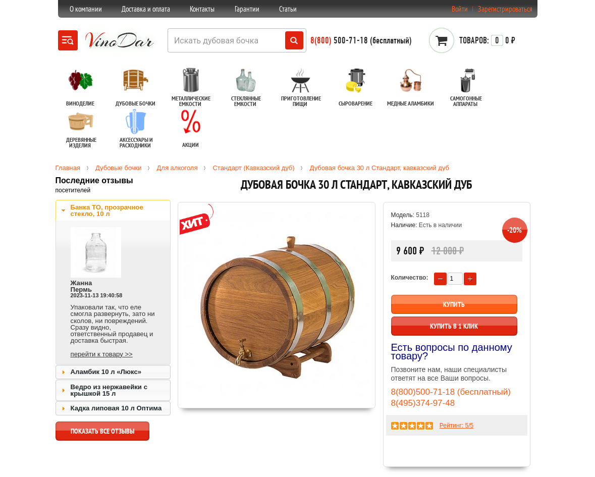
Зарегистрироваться (505, 9)
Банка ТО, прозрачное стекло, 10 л (107, 210)
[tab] (113, 210)
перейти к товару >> (102, 354)
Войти (460, 9)
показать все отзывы (102, 434)
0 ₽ (487, 40)
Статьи (288, 9)
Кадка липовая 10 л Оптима (116, 408)
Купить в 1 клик (454, 326)
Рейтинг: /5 (456, 425)
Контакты (202, 9)
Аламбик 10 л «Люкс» (106, 372)
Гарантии (247, 9)
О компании (86, 9)
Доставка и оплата (146, 9)
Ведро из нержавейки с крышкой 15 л (109, 390)
